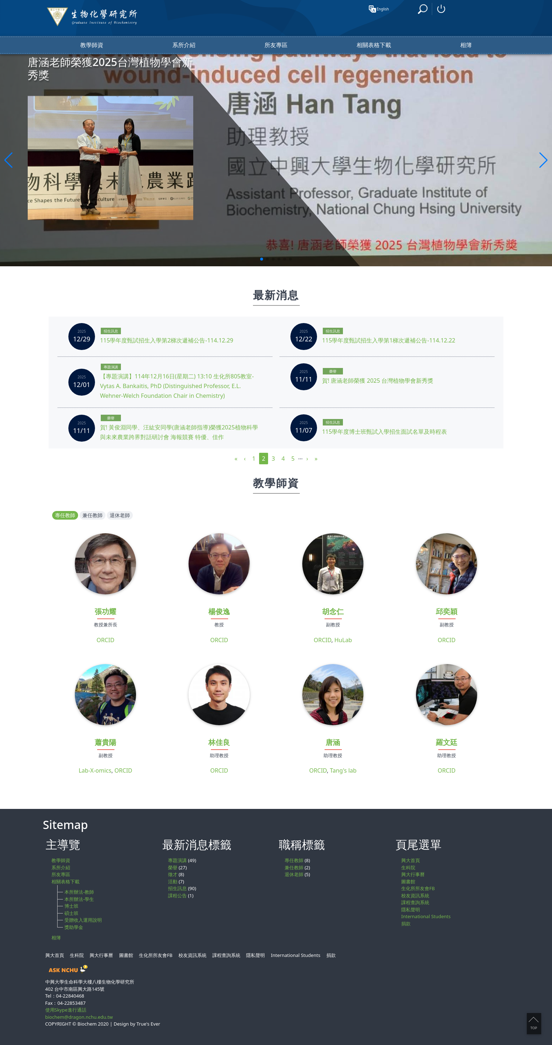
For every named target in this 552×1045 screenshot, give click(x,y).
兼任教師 (92, 515)
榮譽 (332, 371)
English (381, 8)
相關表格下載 (374, 45)
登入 (441, 9)
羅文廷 (446, 742)
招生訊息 (111, 330)
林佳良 (219, 742)
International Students (426, 916)
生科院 (408, 867)
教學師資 (91, 45)
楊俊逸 (219, 611)
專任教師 (65, 515)
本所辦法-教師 (79, 892)
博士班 (71, 906)
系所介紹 (183, 45)
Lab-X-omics (94, 770)
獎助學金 (73, 927)
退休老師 (120, 515)
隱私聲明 (410, 909)
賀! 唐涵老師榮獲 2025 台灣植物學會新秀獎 (377, 381)
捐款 (406, 923)
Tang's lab (343, 770)
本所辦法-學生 (79, 899)
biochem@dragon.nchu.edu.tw (79, 1017)
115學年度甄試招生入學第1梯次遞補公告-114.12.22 (388, 340)
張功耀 (105, 611)
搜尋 (423, 8)
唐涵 (333, 742)
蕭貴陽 (105, 742)
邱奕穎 (446, 611)
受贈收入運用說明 (83, 920)
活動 (172, 881)
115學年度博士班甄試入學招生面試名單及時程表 (384, 432)
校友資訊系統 (415, 895)
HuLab (343, 640)
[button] (261, 259)
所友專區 (276, 45)
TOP (533, 1023)
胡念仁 (333, 611)
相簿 (466, 45)
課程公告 (177, 895)
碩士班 (71, 913)
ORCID (105, 640)
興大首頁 (410, 860)
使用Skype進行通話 (65, 1010)
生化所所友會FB (418, 888)
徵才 (172, 874)
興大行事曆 (413, 874)
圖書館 (408, 881)
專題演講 (111, 366)
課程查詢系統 (415, 902)
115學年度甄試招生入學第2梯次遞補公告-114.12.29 (166, 340)
